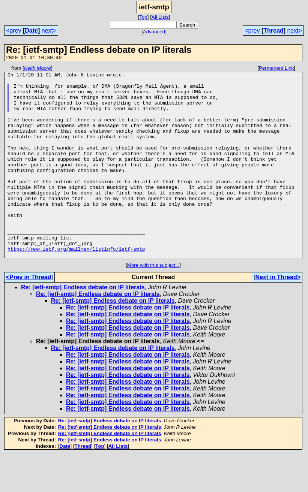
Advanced (154, 31)
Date (31, 30)
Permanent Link (276, 69)
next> (49, 30)
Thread (273, 30)
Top (143, 17)
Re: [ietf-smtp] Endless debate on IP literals (83, 325)
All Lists (160, 17)
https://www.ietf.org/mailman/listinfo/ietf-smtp (76, 286)
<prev (13, 30)
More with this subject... (153, 303)
